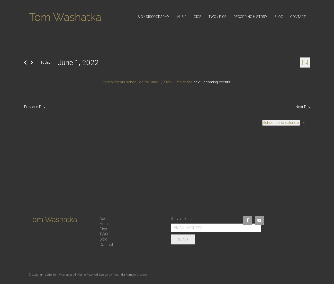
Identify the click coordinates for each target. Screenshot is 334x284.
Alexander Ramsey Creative (130, 274)
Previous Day (34, 107)
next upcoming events (211, 82)
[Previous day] (25, 62)
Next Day (303, 107)
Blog (103, 239)
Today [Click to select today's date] (45, 62)
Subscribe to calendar (281, 122)
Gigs (103, 229)
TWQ (103, 234)
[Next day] (31, 62)
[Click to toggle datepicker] (78, 62)
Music (104, 223)
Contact (106, 244)
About (104, 218)
